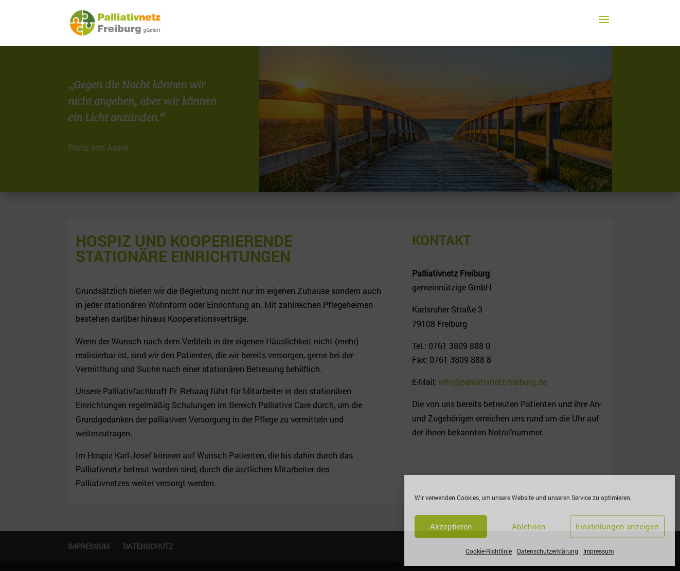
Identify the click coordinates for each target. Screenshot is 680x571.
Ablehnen (529, 526)
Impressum (598, 551)
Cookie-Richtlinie (489, 551)
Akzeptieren (451, 526)
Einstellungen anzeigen (617, 526)
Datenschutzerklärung (547, 551)
